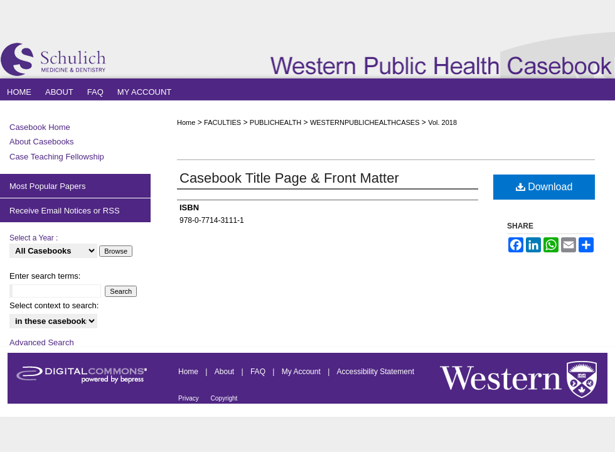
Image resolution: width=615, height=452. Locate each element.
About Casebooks (41, 141)
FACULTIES (222, 122)
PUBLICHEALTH (275, 122)
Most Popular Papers (47, 186)
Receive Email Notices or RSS (64, 210)
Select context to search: (54, 305)
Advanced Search (41, 342)
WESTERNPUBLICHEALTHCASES (365, 122)
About (226, 371)
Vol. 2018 (442, 122)
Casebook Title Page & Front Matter (289, 178)
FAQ (258, 371)
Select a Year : (33, 238)
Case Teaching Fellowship (56, 156)
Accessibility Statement (375, 371)
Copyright (224, 398)
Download (544, 186)
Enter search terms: (44, 276)
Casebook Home (39, 127)
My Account (302, 371)
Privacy (189, 398)
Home (186, 122)
